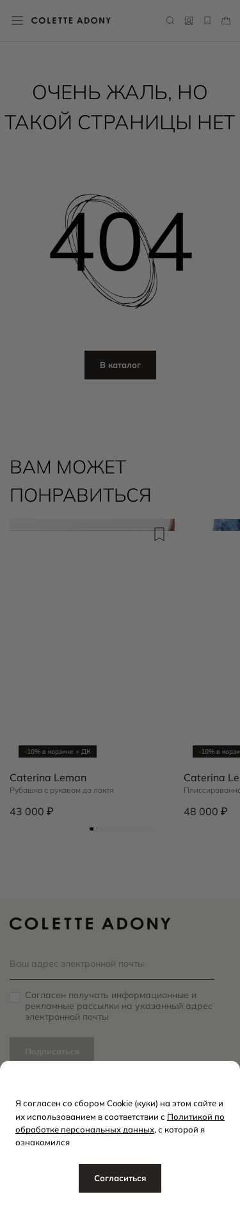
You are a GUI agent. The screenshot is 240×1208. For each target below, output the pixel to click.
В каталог (120, 365)
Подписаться (52, 1051)
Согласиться (120, 1178)
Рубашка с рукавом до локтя (62, 790)
